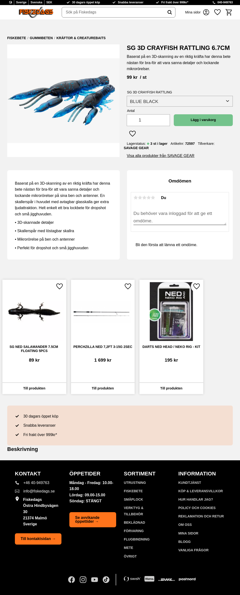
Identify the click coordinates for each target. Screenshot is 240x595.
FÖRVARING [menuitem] (134, 531)
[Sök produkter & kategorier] (113, 12)
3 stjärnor (144, 197)
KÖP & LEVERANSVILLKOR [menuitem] (200, 491)
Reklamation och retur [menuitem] (201, 516)
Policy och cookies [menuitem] (197, 508)
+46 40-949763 (36, 483)
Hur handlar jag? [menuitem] (195, 499)
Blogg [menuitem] (184, 542)
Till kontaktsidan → (38, 539)
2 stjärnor (140, 197)
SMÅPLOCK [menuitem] (133, 499)
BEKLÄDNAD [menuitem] (134, 522)
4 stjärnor (148, 197)
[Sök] (169, 12)
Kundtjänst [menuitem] (189, 483)
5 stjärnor (153, 197)
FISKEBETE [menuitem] (133, 491)
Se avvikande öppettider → (87, 519)
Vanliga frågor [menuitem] (193, 550)
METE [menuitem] (128, 548)
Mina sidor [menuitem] (188, 533)
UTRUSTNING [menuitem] (135, 483)
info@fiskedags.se (39, 491)
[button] (217, 12)
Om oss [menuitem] (185, 525)
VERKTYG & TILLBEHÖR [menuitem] (134, 511)
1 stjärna (135, 197)
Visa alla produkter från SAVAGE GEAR (160, 156)
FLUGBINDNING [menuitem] (137, 539)
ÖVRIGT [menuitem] (130, 556)
